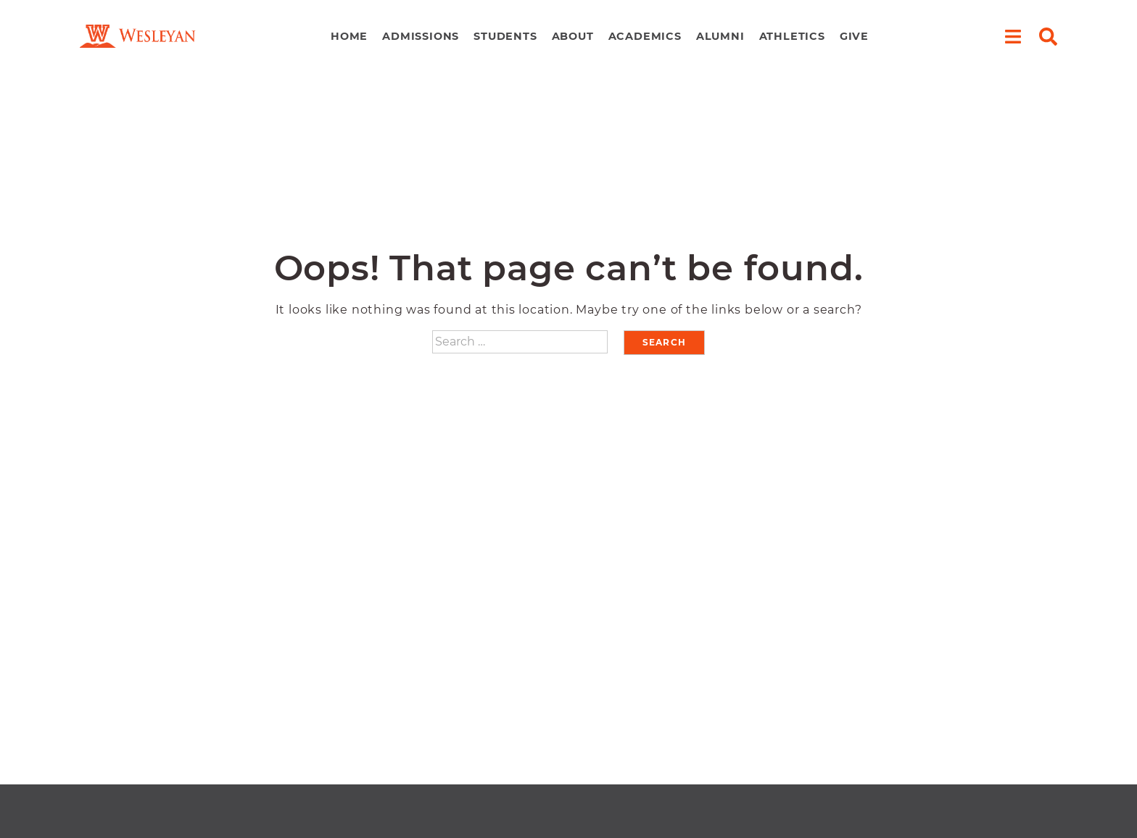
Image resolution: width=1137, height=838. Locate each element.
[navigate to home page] (138, 37)
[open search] (1048, 37)
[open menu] (1013, 37)
